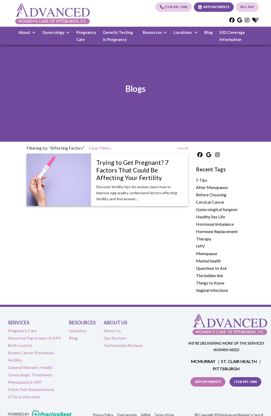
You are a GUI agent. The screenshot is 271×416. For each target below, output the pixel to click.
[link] (139, 170)
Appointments (208, 382)
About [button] (27, 32)
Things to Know (210, 282)
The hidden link (209, 275)
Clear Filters (100, 147)
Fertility (15, 359)
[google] (239, 20)
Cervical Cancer (210, 201)
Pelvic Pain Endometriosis (31, 389)
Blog (208, 32)
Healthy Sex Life (210, 216)
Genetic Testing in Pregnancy (118, 35)
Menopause (206, 253)
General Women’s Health (30, 367)
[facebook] (232, 20)
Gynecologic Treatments (30, 374)
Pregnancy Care (86, 35)
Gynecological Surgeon (216, 209)
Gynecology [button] (56, 32)
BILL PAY (247, 7)
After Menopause (212, 187)
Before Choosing (211, 194)
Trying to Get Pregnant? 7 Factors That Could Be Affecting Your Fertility (132, 170)
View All (182, 148)
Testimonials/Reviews (123, 345)
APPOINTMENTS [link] (213, 7)
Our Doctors (115, 337)
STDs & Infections (24, 396)
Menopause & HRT (25, 382)
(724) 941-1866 (173, 7)
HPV (200, 246)
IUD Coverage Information (236, 35)
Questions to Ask (211, 268)
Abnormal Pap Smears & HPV (34, 337)
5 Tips (201, 179)
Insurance (77, 330)
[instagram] (247, 20)
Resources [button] (155, 32)
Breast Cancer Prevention (31, 352)
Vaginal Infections (212, 290)
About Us (112, 330)
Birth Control (20, 345)
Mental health (208, 260)
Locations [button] (186, 32)
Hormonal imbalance (215, 224)
